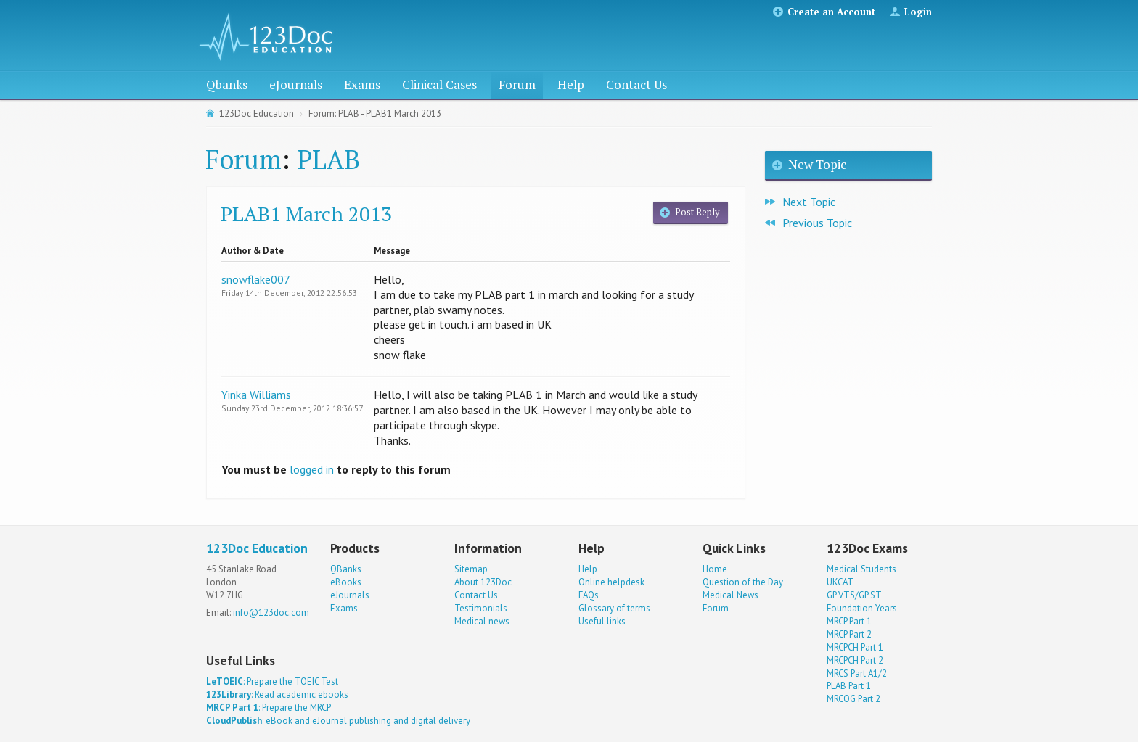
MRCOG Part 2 (853, 699)
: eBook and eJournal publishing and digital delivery (338, 720)
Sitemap (471, 569)
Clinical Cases (439, 84)
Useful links (602, 621)
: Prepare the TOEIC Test (272, 681)
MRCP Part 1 (849, 621)
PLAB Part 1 (849, 686)
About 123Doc (483, 582)
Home (715, 569)
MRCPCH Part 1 (855, 647)
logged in (312, 469)
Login (918, 11)
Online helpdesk (611, 582)
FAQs (588, 595)
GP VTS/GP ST (854, 595)
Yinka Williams (256, 394)
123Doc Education (256, 113)
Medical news (481, 621)
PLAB (328, 159)
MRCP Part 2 (849, 634)
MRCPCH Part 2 (855, 660)
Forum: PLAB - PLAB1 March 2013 (374, 113)
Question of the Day (743, 582)
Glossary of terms (614, 608)
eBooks (345, 582)
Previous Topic (817, 222)
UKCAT (840, 582)
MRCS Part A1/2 (857, 673)
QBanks (345, 569)
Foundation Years (862, 608)
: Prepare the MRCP (268, 707)
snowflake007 (255, 279)
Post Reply (697, 212)
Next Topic (808, 201)
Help (570, 84)
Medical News (730, 595)
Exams (362, 84)
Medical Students (861, 569)
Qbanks (226, 84)
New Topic (817, 164)
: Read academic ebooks (277, 694)
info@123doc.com (271, 612)
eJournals (295, 84)
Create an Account (831, 11)
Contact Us (636, 84)
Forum (517, 84)
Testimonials (480, 608)
